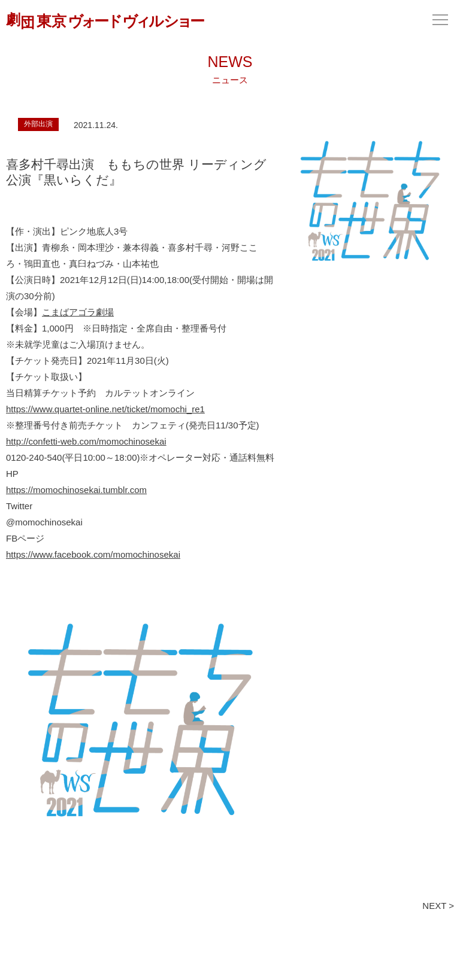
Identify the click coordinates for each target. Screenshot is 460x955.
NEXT (434, 906)
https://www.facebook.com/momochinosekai (93, 554)
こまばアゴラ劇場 (78, 312)
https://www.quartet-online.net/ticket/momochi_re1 (105, 409)
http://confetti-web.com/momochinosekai (86, 441)
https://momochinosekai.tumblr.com (76, 490)
